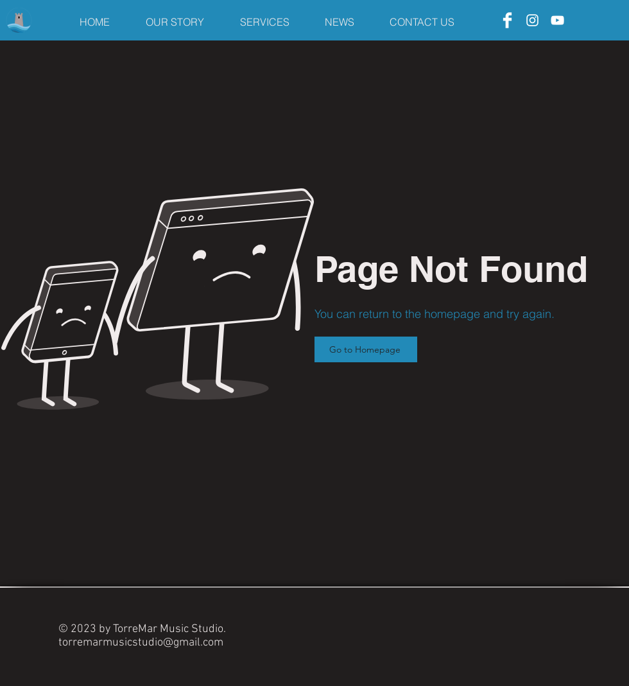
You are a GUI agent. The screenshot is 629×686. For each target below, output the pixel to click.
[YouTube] (557, 20)
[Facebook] (507, 20)
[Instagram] (532, 20)
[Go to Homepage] (365, 349)
